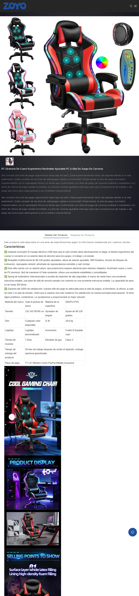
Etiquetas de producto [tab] (82, 235)
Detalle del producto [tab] (56, 235)
